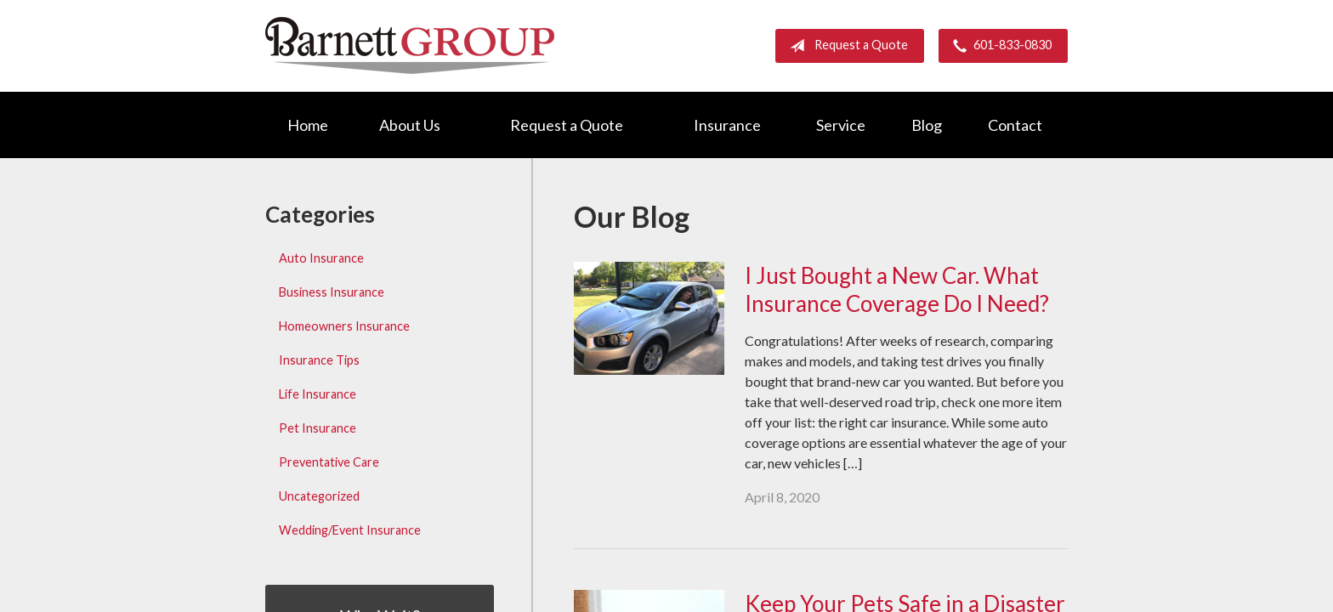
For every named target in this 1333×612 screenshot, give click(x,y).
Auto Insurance (321, 258)
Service (840, 125)
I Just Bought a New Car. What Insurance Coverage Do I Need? (897, 289)
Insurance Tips (319, 360)
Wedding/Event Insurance (350, 530)
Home (307, 125)
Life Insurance (317, 394)
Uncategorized (319, 496)
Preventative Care (329, 462)
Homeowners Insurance (344, 326)
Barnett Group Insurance (409, 45)
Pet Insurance (317, 428)
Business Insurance (331, 292)
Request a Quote (845, 46)
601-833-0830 (999, 46)
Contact (1015, 125)
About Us (409, 125)
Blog (926, 125)
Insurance (727, 125)
